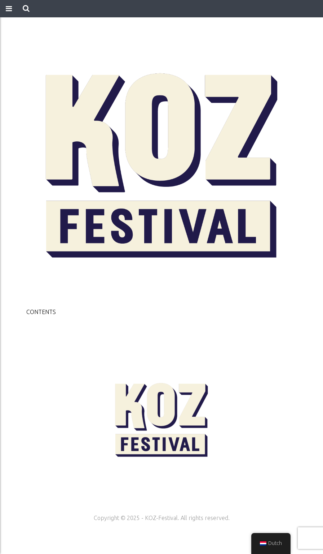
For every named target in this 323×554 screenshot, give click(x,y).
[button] (26, 8)
